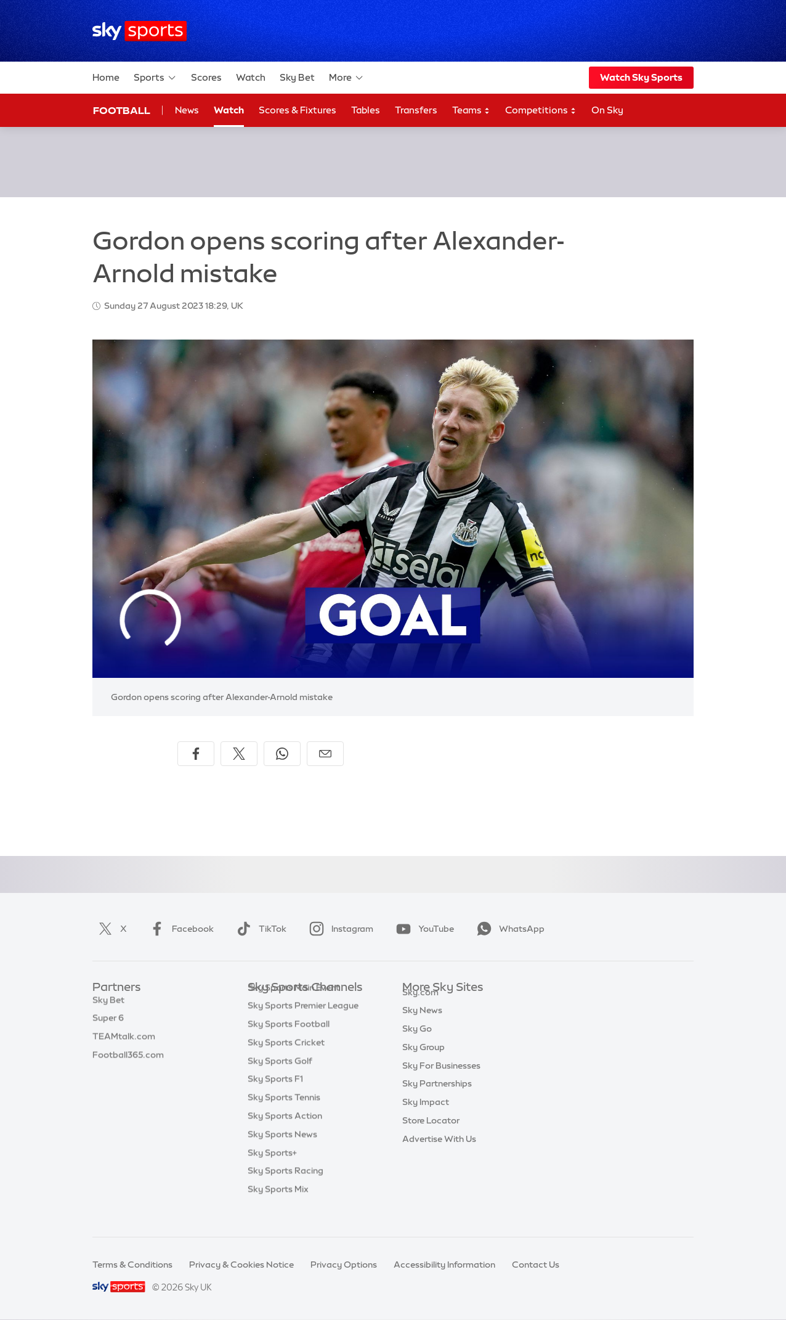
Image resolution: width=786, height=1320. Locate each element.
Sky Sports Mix (278, 1208)
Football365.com (128, 1061)
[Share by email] (325, 753)
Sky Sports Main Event (293, 1006)
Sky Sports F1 (275, 1097)
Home (106, 77)
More (346, 78)
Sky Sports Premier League (303, 1024)
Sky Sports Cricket (286, 1061)
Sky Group (423, 1061)
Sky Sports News (282, 1153)
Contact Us (535, 1264)
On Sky (607, 110)
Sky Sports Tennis (284, 1116)
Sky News (422, 1024)
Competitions (541, 110)
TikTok (259, 929)
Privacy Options (343, 1264)
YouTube (422, 929)
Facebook (179, 929)
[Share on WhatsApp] (282, 753)
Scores (206, 77)
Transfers (416, 110)
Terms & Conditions (132, 1264)
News (187, 110)
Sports (155, 78)
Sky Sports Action (285, 1134)
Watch (250, 77)
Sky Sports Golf (280, 1079)
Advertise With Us (439, 1153)
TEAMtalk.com (123, 1042)
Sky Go (417, 1042)
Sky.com (420, 1006)
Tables (365, 110)
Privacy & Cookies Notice (241, 1264)
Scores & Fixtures (297, 110)
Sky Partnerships (437, 1097)
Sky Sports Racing (285, 1189)
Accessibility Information (444, 1264)
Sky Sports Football (289, 1042)
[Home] (139, 31)
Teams (471, 110)
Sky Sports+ (272, 1171)
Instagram (338, 929)
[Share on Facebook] (195, 753)
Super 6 (108, 1024)
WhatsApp (508, 929)
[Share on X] (239, 753)
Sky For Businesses (441, 1079)
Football (121, 110)
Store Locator (431, 1134)
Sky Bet (297, 77)
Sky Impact (425, 1116)
